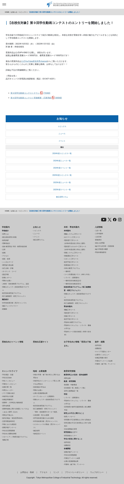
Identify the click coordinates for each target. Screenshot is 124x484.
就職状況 (98, 348)
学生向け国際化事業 (9, 434)
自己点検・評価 (7, 268)
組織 (3, 253)
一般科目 (67, 271)
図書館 (4, 309)
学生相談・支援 (7, 375)
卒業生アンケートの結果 (103, 361)
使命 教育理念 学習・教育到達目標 (14, 246)
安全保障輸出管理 (70, 429)
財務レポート (7, 277)
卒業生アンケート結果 (72, 458)
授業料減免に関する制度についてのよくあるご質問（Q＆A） (15, 410)
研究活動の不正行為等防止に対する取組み (77, 424)
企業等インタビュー (102, 355)
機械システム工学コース (72, 234)
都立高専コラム (62, 197)
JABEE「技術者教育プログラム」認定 (15, 284)
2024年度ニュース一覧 (62, 161)
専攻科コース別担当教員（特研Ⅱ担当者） (77, 333)
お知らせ (14, 12)
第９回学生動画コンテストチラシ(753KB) (30, 93)
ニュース (62, 134)
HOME (7, 12)
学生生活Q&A (7, 378)
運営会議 (67, 378)
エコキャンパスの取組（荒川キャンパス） (46, 425)
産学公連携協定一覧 (71, 391)
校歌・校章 (6, 259)
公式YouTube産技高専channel (34, 61)
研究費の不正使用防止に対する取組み (77, 420)
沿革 (3, 249)
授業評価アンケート (9, 427)
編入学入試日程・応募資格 (104, 246)
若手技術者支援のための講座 (43, 418)
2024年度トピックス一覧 (62, 153)
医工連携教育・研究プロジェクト (14, 296)
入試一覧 (98, 230)
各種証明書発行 (7, 399)
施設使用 (36, 431)
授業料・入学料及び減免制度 (12, 402)
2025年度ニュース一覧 (62, 182)
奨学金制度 (6, 406)
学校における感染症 (9, 424)
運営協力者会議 (7, 265)
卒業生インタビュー (9, 384)
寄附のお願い (7, 281)
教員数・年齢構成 (70, 385)
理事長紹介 (6, 243)
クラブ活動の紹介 (8, 393)
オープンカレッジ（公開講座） (44, 396)
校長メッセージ (69, 416)
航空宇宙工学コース (71, 262)
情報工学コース (69, 316)
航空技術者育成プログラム (11, 293)
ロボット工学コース (71, 259)
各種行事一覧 (7, 387)
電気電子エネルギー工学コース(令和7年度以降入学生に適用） (75, 248)
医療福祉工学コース (71, 265)
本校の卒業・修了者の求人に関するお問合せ (46, 376)
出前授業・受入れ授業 (41, 415)
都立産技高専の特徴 (9, 237)
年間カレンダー (7, 390)
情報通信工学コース (71, 256)
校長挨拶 (5, 240)
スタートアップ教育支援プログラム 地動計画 (14, 438)
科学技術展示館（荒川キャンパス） (14, 303)
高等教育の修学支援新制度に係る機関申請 (77, 408)
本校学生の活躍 (7, 396)
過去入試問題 (100, 243)
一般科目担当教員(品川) (72, 281)
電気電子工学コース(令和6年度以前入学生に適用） (75, 241)
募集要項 (98, 240)
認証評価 (5, 274)
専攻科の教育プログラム (72, 322)
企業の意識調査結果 (40, 393)
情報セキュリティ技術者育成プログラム (15, 288)
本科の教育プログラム (72, 268)
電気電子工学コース (71, 313)
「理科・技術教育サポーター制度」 (45, 412)
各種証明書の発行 (101, 358)
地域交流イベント (39, 434)
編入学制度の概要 (101, 249)
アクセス (5, 256)
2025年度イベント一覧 (62, 190)
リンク (56, 472)
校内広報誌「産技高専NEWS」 (13, 418)
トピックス (23, 12)
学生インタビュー (8, 381)
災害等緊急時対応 (8, 421)
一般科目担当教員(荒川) (72, 284)
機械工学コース (69, 310)
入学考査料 (99, 234)
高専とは (5, 234)
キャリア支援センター (103, 351)
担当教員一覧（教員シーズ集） (75, 388)
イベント (62, 141)
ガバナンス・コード (9, 271)
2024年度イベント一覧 (62, 168)
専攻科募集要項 (100, 252)
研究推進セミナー (70, 436)
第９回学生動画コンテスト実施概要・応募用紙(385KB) (36, 98)
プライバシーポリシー (74, 472)
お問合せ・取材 (27, 472)
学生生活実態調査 (8, 431)
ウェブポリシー (97, 472)
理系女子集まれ (7, 415)
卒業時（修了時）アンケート (105, 364)
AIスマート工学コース (72, 237)
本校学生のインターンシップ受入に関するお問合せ (46, 382)
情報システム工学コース (72, 253)
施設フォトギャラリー (10, 306)
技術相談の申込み (39, 387)
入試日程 (98, 237)
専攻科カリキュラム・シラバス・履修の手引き (77, 326)
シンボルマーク (7, 262)
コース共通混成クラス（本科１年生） (77, 274)
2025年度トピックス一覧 (62, 175)
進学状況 (98, 345)
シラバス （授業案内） (72, 277)
